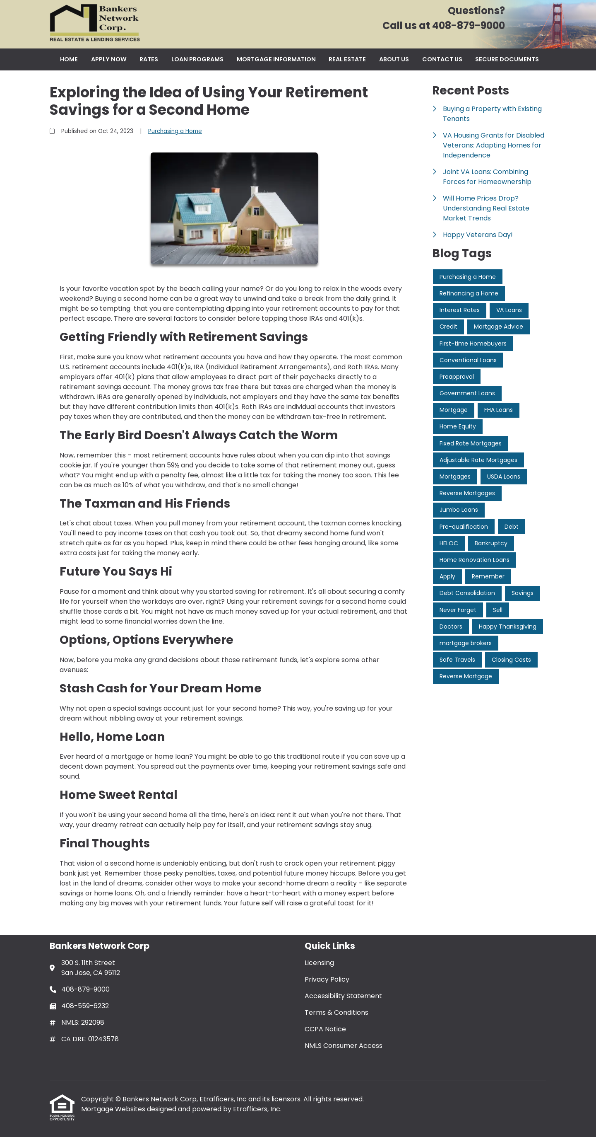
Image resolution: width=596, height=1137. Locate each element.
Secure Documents (507, 59)
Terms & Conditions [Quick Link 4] (336, 1012)
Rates (148, 59)
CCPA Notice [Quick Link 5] (325, 1029)
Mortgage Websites (114, 1109)
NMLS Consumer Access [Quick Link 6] (343, 1045)
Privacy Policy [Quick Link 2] (327, 979)
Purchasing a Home (175, 131)
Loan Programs (197, 59)
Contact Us (442, 59)
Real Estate (347, 59)
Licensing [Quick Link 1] (319, 963)
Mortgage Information (276, 59)
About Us (394, 59)
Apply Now (109, 59)
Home (69, 59)
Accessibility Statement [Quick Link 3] (343, 996)
